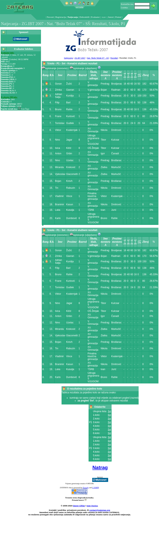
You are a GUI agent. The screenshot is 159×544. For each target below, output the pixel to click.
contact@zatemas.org (99, 510)
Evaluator (95, 17)
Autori (111, 17)
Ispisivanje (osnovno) (55, 68)
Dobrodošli (85, 17)
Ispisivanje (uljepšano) (84, 68)
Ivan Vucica (92, 506)
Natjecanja (73, 17)
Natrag (100, 467)
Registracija (60, 17)
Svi (109, 411)
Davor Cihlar (79, 506)
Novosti (50, 17)
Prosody (86, 488)
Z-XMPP (95, 488)
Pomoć (118, 17)
